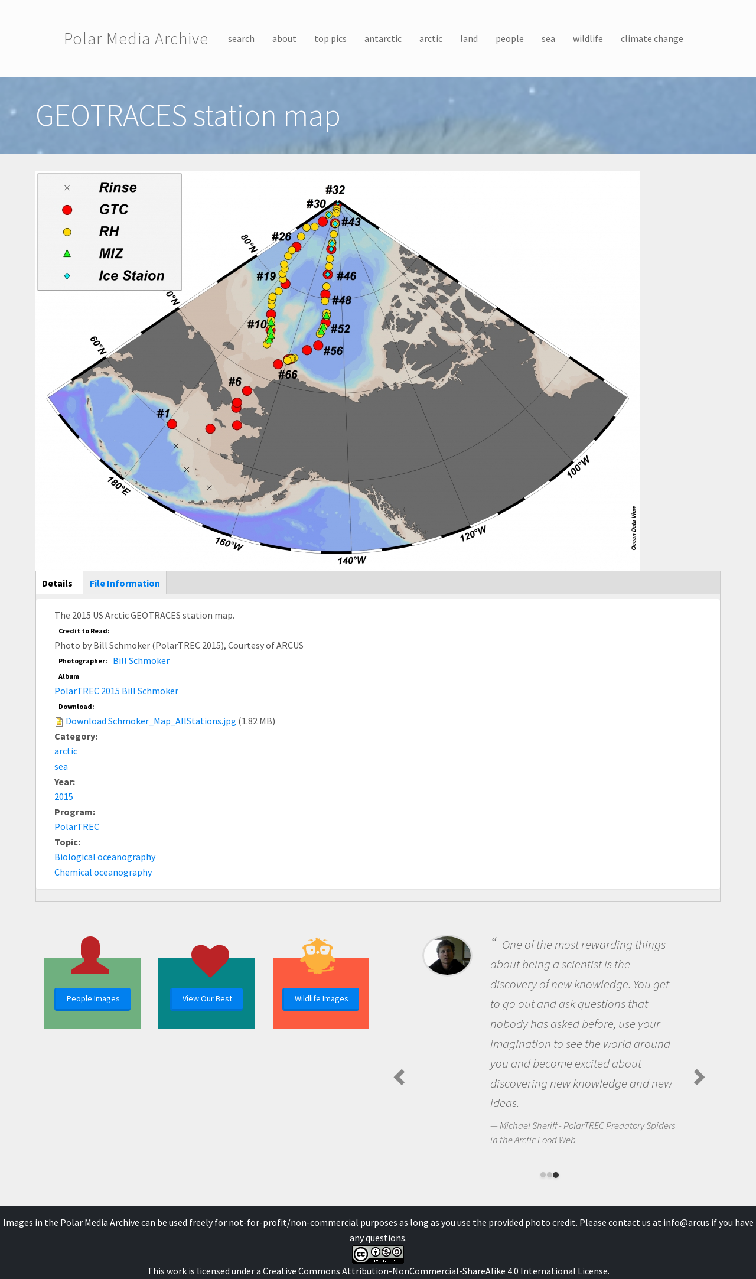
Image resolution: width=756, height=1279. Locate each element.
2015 (63, 796)
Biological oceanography (104, 857)
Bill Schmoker (141, 660)
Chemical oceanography (103, 872)
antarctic (383, 38)
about (284, 38)
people (510, 38)
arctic (430, 38)
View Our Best (207, 998)
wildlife (588, 38)
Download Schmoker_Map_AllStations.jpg (151, 721)
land (469, 38)
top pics (330, 38)
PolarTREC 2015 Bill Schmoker (116, 691)
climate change (652, 38)
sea (548, 38)
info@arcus (686, 1222)
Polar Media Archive (136, 38)
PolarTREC (76, 826)
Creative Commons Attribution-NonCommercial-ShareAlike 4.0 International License (435, 1271)
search (241, 38)
